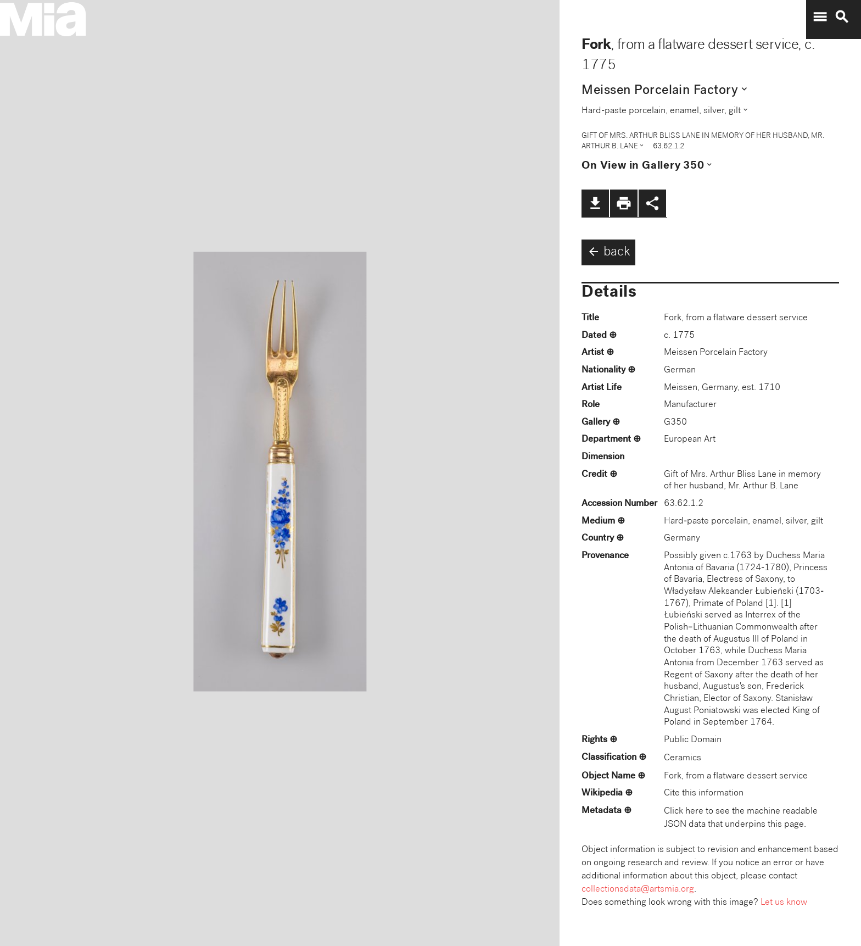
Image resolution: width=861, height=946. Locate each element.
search (842, 17)
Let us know (784, 903)
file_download (595, 203)
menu (820, 17)
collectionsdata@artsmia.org (638, 889)
